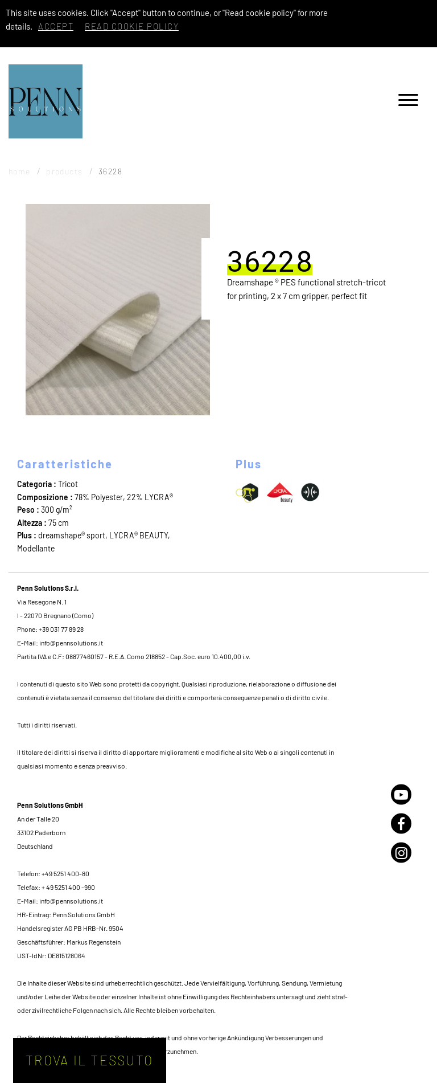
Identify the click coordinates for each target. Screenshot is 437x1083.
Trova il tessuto (89, 1060)
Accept (55, 26)
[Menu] (408, 101)
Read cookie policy (132, 26)
